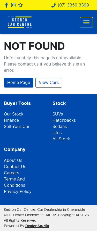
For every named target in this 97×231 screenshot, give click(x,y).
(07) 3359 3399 (73, 5)
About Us (13, 160)
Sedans (60, 127)
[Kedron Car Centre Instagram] (14, 5)
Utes (57, 133)
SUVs (58, 114)
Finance (11, 120)
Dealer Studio (37, 226)
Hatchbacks (64, 120)
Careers (11, 173)
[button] (86, 22)
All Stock (61, 139)
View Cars (49, 83)
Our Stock (14, 114)
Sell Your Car (16, 127)
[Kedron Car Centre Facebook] (7, 5)
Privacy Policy (18, 192)
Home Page (18, 83)
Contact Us (15, 167)
